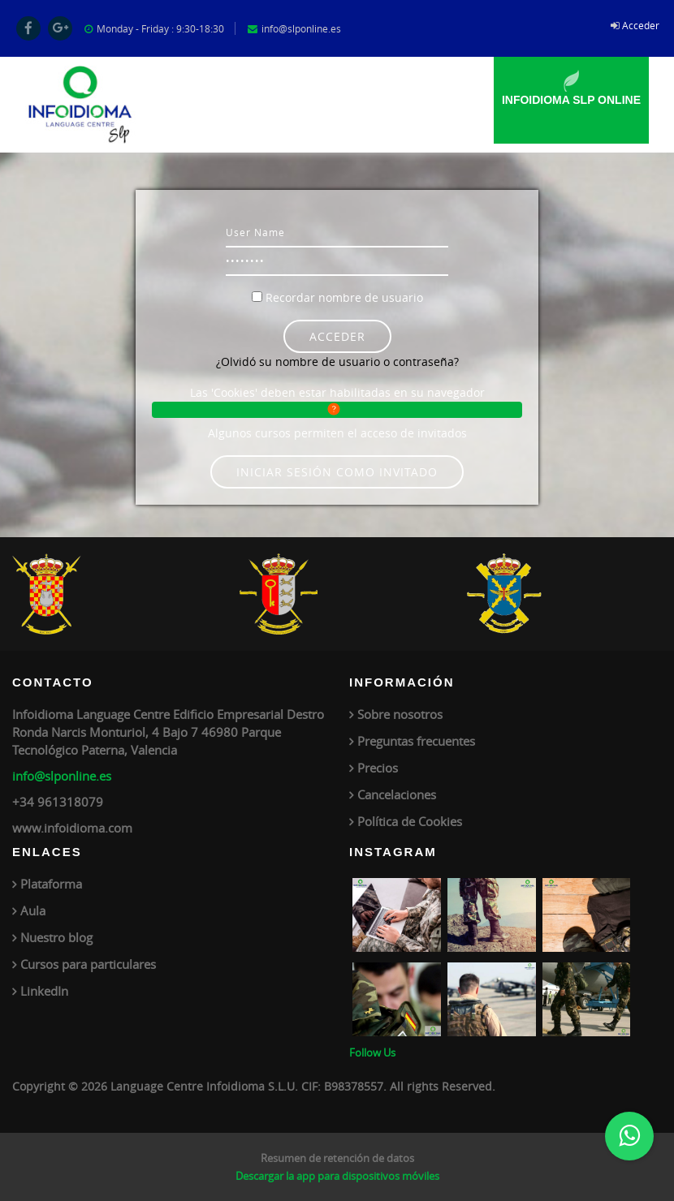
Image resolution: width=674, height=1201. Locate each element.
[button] (337, 410)
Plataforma (51, 884)
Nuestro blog (56, 937)
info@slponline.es (61, 776)
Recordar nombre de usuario (344, 297)
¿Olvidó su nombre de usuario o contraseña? (337, 361)
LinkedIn (44, 991)
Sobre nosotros (400, 714)
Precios (377, 768)
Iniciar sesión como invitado (337, 472)
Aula (32, 910)
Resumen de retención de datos (337, 1158)
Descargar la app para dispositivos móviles (337, 1176)
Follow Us (372, 1052)
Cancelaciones (396, 794)
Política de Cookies (409, 821)
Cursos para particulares (88, 964)
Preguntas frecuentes (416, 741)
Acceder (640, 25)
